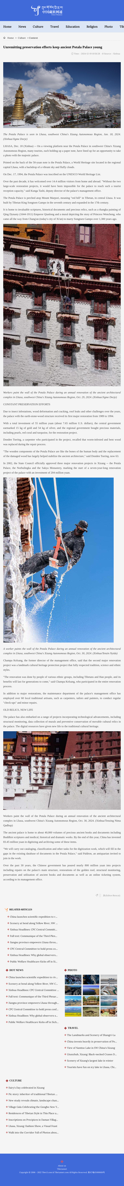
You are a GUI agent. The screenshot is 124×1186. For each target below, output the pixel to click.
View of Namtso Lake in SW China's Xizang (91, 1047)
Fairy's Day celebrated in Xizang (26, 1087)
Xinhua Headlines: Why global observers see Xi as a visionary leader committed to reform (59, 1015)
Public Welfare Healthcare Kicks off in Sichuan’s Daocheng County (47, 961)
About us (62, 1165)
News (22, 26)
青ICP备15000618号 (96, 1172)
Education (73, 26)
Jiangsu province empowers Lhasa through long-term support (45, 942)
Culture (38, 26)
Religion (92, 26)
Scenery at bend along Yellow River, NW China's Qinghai (41, 923)
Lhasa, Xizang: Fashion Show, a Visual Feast (33, 1126)
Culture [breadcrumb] (22, 37)
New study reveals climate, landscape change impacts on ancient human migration (55, 1100)
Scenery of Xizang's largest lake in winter (90, 1060)
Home (7, 26)
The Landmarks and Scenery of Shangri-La (91, 1035)
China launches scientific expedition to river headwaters (42, 916)
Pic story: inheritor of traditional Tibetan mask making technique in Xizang (51, 1094)
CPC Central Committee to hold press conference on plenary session (48, 948)
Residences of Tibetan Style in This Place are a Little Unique (42, 1113)
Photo (108, 26)
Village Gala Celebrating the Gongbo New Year (35, 1106)
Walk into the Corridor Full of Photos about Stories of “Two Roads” (46, 1132)
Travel (54, 26)
